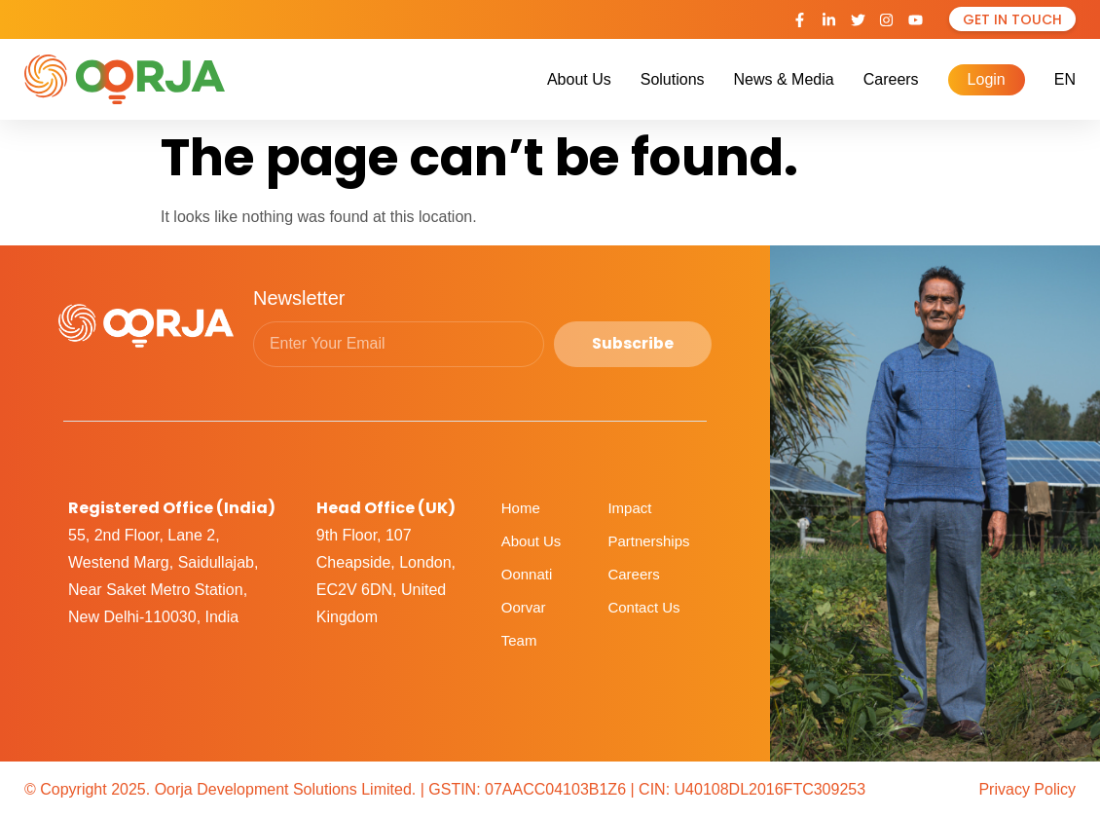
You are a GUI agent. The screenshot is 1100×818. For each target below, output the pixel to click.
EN (1065, 79)
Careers (891, 79)
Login (987, 79)
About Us (579, 79)
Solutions (673, 79)
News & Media (784, 79)
